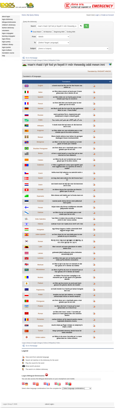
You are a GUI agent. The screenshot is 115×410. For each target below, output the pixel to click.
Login (97, 15)
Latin (40, 247)
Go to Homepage (31, 58)
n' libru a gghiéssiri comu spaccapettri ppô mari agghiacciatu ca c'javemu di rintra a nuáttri (67, 166)
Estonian (40, 201)
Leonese (40, 258)
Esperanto (40, 196)
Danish (40, 178)
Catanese (40, 165)
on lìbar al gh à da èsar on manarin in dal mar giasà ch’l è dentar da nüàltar (67, 265)
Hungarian (40, 230)
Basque (40, 137)
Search (33, 26)
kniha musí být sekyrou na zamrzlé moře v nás (67, 173)
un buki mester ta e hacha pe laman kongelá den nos (67, 290)
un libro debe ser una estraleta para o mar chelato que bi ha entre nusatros (67, 131)
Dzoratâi (40, 189)
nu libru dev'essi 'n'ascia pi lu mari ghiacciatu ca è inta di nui (67, 307)
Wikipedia (52, 60)
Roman (40, 313)
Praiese (40, 306)
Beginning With (58, 32)
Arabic (40, 120)
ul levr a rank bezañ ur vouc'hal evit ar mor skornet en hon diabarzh (67, 154)
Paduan (40, 283)
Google (34, 60)
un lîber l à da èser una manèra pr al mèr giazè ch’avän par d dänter (67, 143)
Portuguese (40, 301)
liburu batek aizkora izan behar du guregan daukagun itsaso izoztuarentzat (67, 137)
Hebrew (40, 224)
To (35, 43)
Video (58, 60)
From (34, 37)
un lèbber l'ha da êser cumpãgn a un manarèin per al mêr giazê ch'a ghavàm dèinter (67, 277)
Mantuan (40, 265)
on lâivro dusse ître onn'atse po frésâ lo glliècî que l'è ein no (67, 190)
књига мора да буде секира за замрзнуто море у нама (67, 326)
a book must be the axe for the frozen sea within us (67, 86)
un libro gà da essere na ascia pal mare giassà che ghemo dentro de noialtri (67, 284)
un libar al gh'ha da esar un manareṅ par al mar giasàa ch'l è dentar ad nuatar (67, 271)
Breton (40, 153)
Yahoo (45, 60)
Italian (40, 92)
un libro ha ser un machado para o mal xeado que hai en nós (67, 213)
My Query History (33, 15)
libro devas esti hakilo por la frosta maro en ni (67, 196)
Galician (40, 212)
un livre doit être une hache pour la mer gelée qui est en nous (67, 103)
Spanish (40, 97)
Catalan (40, 160)
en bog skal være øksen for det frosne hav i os (67, 179)
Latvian (40, 253)
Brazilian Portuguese (40, 148)
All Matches (47, 32)
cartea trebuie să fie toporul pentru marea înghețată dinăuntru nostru (67, 320)
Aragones (40, 130)
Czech (40, 173)
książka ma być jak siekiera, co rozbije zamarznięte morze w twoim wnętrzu (67, 295)
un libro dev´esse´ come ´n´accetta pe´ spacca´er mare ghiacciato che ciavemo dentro (67, 313)
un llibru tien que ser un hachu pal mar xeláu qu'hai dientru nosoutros (67, 259)
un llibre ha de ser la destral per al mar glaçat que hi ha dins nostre (67, 160)
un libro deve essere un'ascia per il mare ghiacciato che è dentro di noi (67, 92)
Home (24, 15)
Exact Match (36, 32)
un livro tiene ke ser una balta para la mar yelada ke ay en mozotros (67, 235)
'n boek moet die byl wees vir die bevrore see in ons (67, 125)
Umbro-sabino (40, 337)
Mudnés (40, 277)
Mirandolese (40, 269)
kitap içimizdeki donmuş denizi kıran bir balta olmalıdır (67, 331)
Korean (40, 241)
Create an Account (107, 15)
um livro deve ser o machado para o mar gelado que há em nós (67, 148)
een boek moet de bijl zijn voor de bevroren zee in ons (67, 184)
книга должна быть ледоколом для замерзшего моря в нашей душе (67, 115)
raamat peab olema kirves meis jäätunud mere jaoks (67, 202)
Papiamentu (40, 290)
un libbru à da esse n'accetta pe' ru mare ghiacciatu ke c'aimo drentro (67, 337)
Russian (40, 115)
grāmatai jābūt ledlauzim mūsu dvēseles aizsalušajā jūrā (67, 253)
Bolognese (40, 142)
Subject (33, 48)
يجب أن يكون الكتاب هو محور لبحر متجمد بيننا (67, 120)
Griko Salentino (40, 219)
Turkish (40, 331)
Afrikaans (40, 126)
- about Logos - (49, 404)
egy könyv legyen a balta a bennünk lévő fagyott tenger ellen (67, 229)
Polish (40, 295)
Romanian (40, 319)
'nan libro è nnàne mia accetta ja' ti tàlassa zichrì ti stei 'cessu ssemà (67, 219)
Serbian (40, 326)
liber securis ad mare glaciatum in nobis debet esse (67, 247)
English (40, 86)
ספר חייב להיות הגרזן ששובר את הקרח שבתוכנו (67, 224)
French (40, 104)
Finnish (40, 207)
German (40, 108)
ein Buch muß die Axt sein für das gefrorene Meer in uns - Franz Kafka (67, 109)
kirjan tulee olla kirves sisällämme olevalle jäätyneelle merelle (67, 207)
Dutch (40, 185)
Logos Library (26, 60)
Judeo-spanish (40, 234)
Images (40, 60)
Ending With (70, 32)
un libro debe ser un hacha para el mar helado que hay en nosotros (67, 98)
